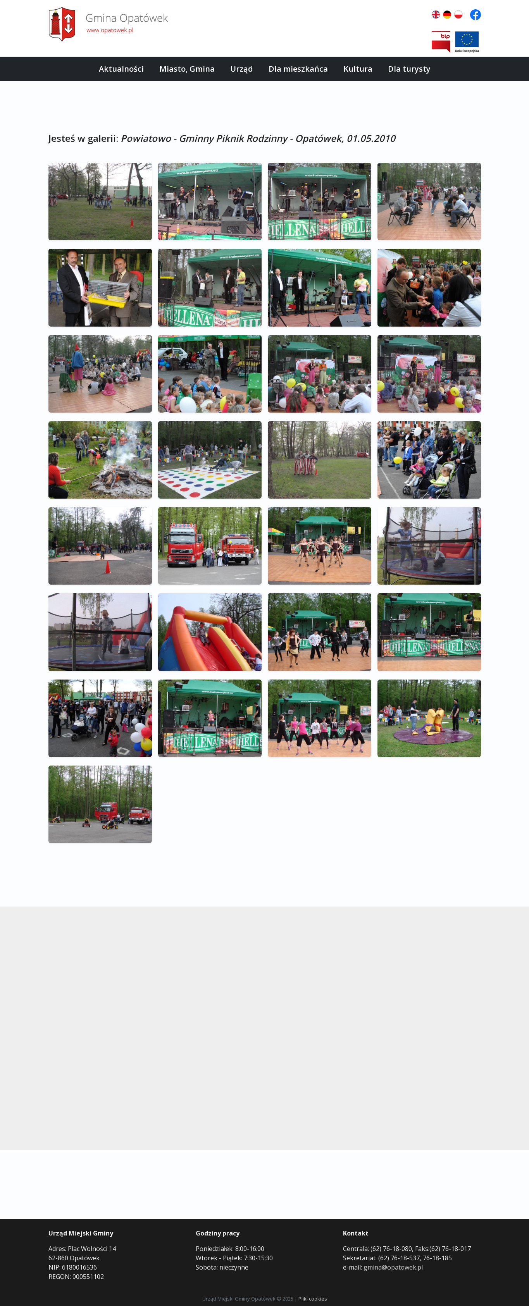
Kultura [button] (357, 69)
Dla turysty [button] (409, 69)
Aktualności (121, 69)
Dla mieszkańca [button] (298, 69)
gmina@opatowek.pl (393, 1267)
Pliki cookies (312, 1298)
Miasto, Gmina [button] (187, 69)
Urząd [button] (241, 69)
